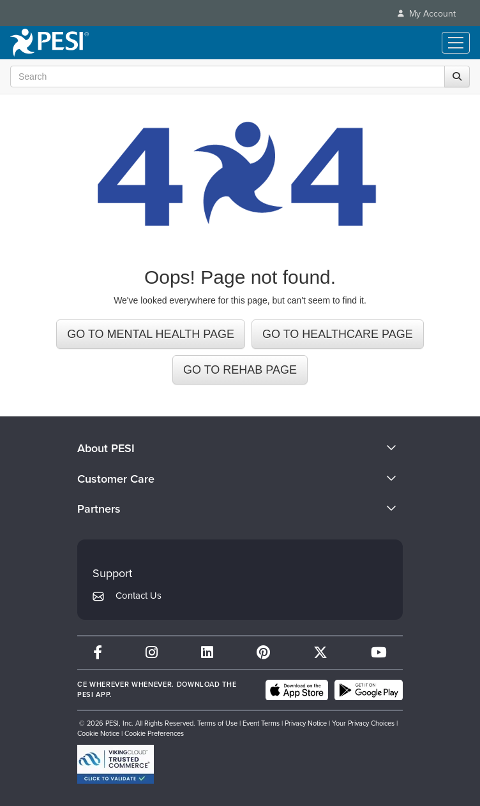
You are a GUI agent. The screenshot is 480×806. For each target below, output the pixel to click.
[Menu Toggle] (456, 43)
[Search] (457, 76)
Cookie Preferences (154, 733)
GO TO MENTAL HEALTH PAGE (150, 334)
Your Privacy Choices (363, 723)
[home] (49, 43)
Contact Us (138, 596)
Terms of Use (217, 723)
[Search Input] (236, 76)
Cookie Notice (98, 733)
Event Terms (261, 723)
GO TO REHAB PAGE (240, 369)
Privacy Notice (306, 723)
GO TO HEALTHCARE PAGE (337, 334)
